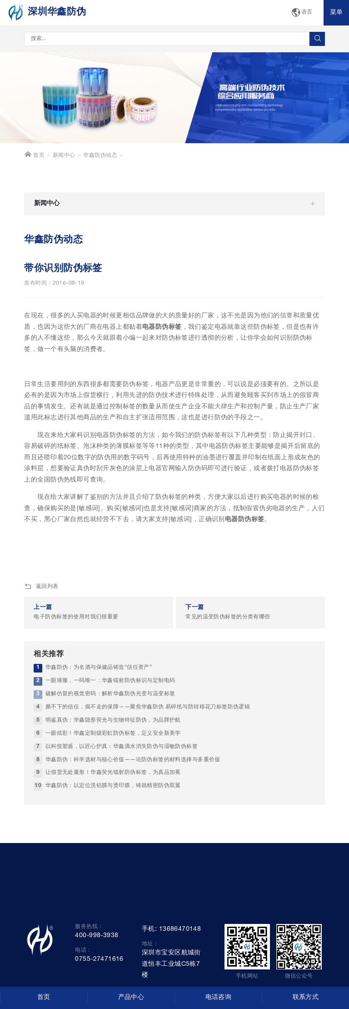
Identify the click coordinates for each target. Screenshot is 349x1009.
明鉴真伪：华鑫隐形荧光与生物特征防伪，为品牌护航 (113, 720)
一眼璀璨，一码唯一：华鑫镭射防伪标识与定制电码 (110, 681)
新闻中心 (64, 156)
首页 (34, 155)
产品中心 (131, 997)
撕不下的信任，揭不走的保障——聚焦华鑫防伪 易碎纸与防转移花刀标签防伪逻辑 (147, 707)
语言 (301, 13)
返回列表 (41, 587)
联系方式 (306, 997)
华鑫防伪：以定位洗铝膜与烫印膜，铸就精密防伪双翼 (113, 786)
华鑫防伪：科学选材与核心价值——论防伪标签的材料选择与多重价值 (132, 760)
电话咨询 (218, 997)
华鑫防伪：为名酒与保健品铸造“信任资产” (98, 668)
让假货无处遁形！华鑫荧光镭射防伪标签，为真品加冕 (113, 773)
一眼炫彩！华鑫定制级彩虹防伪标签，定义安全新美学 (113, 734)
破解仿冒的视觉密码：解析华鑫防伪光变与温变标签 (110, 694)
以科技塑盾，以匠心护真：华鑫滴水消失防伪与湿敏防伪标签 (121, 747)
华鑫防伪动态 (100, 156)
